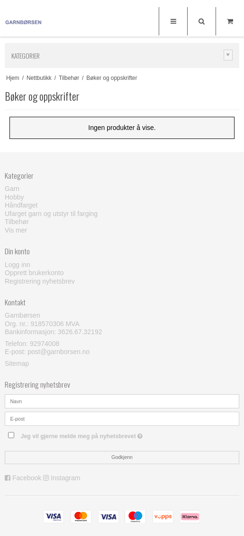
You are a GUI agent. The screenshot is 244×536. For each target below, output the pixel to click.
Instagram (65, 478)
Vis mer (16, 230)
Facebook (26, 478)
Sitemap (17, 363)
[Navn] (122, 400)
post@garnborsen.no (58, 351)
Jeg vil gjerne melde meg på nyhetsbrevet (105, 434)
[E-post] (122, 418)
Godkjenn (122, 457)
